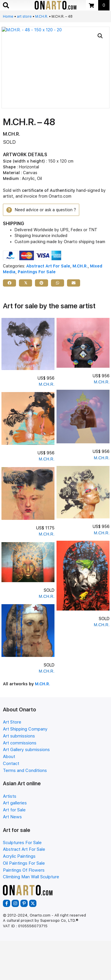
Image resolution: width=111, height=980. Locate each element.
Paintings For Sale (37, 271)
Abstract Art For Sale (48, 266)
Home (8, 16)
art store (24, 16)
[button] (100, 36)
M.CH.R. (41, 16)
